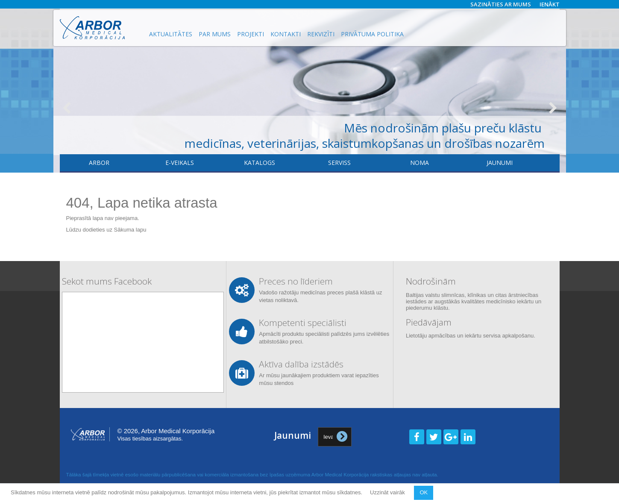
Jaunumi (500, 163)
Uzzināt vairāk (388, 492)
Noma (419, 163)
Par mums (215, 34)
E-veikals (179, 163)
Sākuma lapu (130, 229)
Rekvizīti (320, 34)
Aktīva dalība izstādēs (301, 364)
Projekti (250, 34)
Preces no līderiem (296, 281)
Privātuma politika (372, 34)
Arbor (99, 163)
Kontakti (285, 34)
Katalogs (259, 163)
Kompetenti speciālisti (302, 323)
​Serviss (339, 163)
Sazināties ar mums (500, 4)
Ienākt (550, 4)
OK (424, 492)
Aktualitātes (170, 34)
